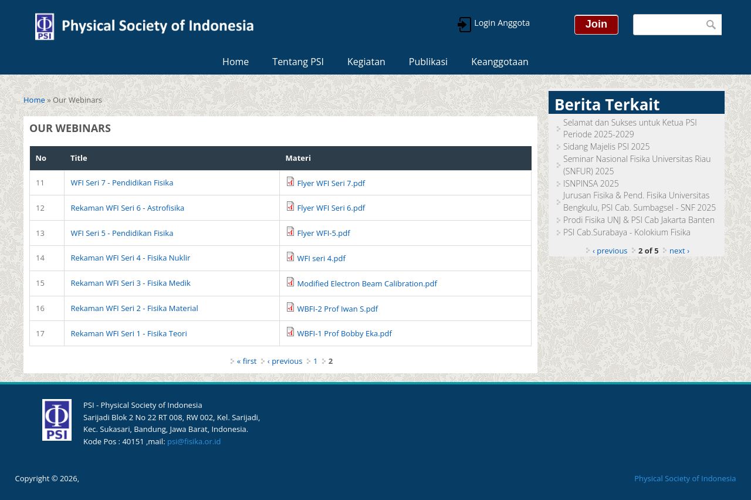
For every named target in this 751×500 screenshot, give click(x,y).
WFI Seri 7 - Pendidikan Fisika (121, 182)
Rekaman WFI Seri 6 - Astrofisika (127, 207)
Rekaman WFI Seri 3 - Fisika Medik (130, 283)
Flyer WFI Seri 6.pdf (331, 207)
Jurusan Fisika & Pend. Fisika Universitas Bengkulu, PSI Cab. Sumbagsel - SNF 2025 (639, 201)
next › (679, 250)
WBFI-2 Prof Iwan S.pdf (337, 308)
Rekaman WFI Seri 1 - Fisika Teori (128, 333)
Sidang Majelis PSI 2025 (606, 146)
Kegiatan (366, 61)
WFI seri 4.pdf (321, 258)
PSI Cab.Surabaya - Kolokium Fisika (627, 232)
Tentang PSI (298, 61)
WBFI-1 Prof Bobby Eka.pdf (344, 333)
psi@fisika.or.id (194, 441)
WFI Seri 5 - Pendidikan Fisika (121, 233)
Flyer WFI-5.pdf (323, 233)
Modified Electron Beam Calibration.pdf (367, 283)
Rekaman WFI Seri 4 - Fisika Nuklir (130, 257)
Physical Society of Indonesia (685, 478)
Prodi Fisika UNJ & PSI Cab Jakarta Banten (639, 219)
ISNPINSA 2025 (591, 183)
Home (235, 61)
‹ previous (285, 361)
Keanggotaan (500, 61)
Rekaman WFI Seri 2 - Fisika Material (134, 308)
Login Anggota (501, 22)
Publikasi (428, 61)
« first (247, 361)
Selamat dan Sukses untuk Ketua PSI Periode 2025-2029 (630, 128)
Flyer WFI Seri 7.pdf (331, 183)
